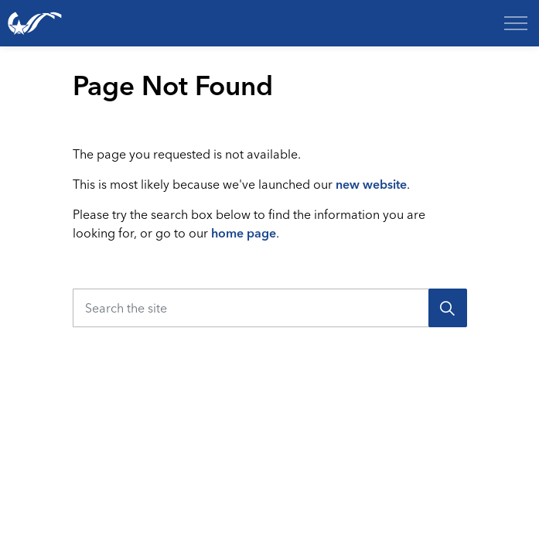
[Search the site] (270, 308)
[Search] (447, 308)
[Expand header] (516, 23)
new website (371, 184)
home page (243, 233)
